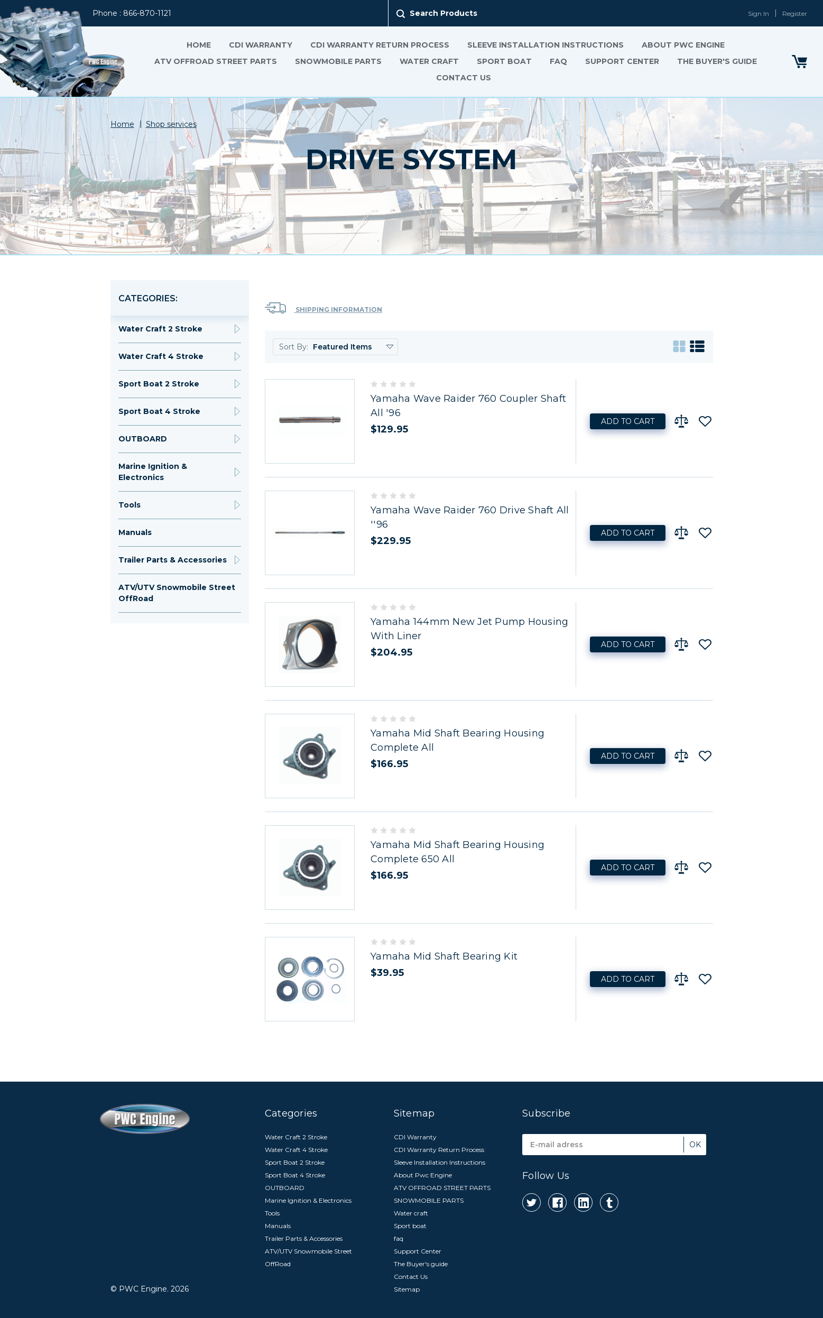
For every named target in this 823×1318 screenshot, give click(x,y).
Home (198, 45)
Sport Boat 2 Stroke (158, 384)
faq (558, 61)
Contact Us (463, 77)
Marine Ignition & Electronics (152, 472)
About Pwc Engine (682, 45)
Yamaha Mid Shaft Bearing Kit (444, 956)
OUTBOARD (142, 439)
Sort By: (293, 347)
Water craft (428, 61)
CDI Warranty (260, 45)
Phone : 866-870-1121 (132, 13)
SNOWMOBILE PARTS (337, 61)
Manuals (135, 532)
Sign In (758, 13)
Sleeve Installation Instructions (545, 45)
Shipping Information (323, 308)
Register (794, 13)
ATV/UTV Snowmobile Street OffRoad (176, 593)
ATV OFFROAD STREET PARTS (215, 61)
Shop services (171, 124)
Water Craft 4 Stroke (161, 356)
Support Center (622, 61)
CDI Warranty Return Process (379, 45)
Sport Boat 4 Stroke (159, 411)
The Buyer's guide (716, 61)
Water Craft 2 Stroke (160, 329)
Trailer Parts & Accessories (172, 560)
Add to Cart (627, 421)
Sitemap (407, 1289)
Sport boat (503, 61)
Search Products (443, 13)
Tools (129, 505)
